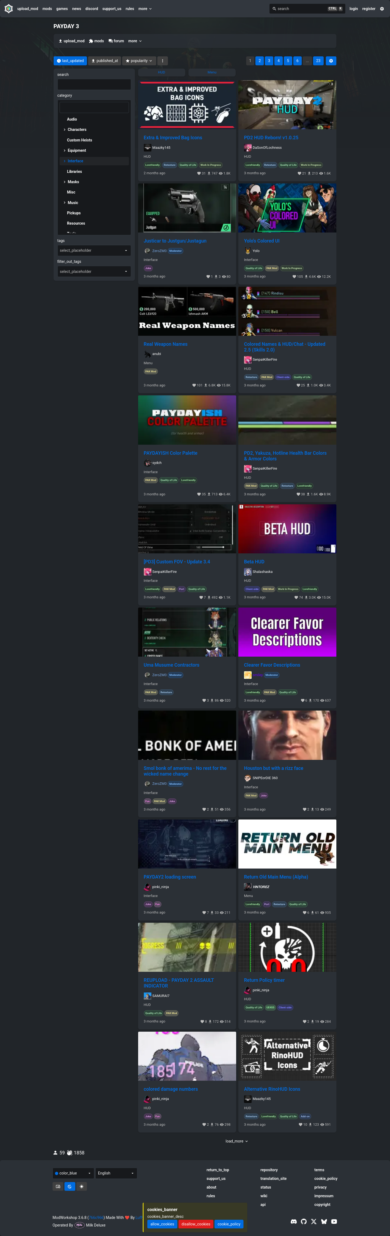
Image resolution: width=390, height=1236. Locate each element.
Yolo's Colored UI (262, 241)
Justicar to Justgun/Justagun (175, 241)
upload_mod (27, 9)
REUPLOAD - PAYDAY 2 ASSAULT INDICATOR (179, 983)
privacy (320, 1187)
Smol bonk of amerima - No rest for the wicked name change (185, 771)
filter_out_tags (69, 261)
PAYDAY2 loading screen (170, 877)
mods (47, 9)
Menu (148, 363)
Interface (151, 260)
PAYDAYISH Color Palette (170, 453)
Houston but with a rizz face (273, 768)
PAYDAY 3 (66, 26)
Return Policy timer (264, 980)
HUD (147, 157)
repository (269, 1170)
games (62, 9)
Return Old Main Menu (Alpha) (276, 877)
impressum (324, 1196)
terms (319, 1170)
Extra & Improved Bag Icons (173, 137)
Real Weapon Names (166, 344)
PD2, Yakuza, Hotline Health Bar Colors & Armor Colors (285, 456)
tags (61, 240)
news (76, 9)
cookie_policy (325, 1178)
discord (91, 9)
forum (116, 41)
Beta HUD (254, 561)
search (63, 74)
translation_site (274, 1178)
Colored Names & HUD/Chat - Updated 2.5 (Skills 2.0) (284, 347)
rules (130, 9)
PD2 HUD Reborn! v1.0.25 (271, 137)
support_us (111, 9)
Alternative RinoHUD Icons (272, 1089)
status (266, 1187)
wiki (264, 1196)
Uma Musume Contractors (172, 665)
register (369, 9)
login (354, 9)
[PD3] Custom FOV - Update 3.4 (177, 561)
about (211, 1187)
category (64, 95)
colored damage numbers (171, 1089)
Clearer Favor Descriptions (272, 665)
